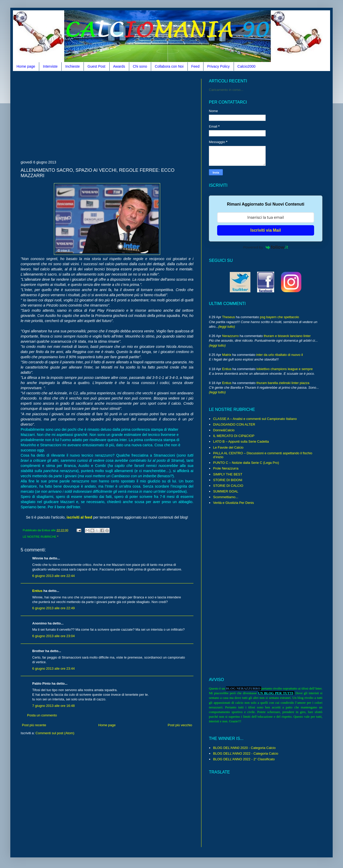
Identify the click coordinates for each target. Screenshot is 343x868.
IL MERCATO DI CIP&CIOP (233, 436)
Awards (119, 66)
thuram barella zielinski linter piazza (282, 383)
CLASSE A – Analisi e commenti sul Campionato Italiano (255, 419)
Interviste (50, 66)
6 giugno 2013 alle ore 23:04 (53, 636)
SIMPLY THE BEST (227, 474)
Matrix (226, 355)
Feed (195, 66)
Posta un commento (42, 715)
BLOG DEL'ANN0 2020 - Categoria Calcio (244, 748)
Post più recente (34, 725)
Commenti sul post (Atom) (55, 733)
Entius (37, 591)
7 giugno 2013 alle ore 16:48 (53, 706)
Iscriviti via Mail (265, 230)
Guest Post (96, 66)
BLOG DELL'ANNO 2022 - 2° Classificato (244, 759)
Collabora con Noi (169, 66)
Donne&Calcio (223, 430)
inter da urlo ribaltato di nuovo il (279, 355)
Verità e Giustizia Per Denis (233, 503)
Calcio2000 (247, 66)
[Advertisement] (81, 115)
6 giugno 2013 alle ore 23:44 (53, 668)
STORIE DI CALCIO (228, 486)
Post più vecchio (180, 725)
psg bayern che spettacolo (279, 317)
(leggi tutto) (226, 327)
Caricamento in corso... (226, 90)
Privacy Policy (218, 66)
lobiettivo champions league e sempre (284, 369)
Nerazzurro (230, 336)
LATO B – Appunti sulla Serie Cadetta (241, 441)
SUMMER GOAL (225, 491)
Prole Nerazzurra (225, 468)
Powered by (265, 247)
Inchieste (72, 66)
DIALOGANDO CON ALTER (234, 424)
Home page (26, 66)
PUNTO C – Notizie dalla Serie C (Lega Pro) (246, 463)
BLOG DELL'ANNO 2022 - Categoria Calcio (245, 753)
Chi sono (140, 66)
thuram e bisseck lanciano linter (287, 336)
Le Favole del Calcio (228, 447)
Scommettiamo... (225, 497)
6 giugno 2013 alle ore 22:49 (53, 608)
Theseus (228, 317)
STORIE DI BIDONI (227, 480)
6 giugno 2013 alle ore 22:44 (53, 576)
